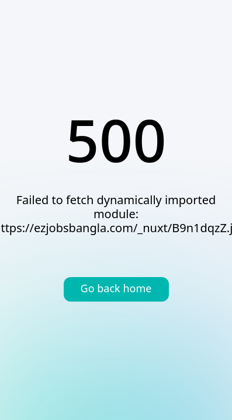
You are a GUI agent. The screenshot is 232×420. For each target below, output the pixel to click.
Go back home (116, 289)
